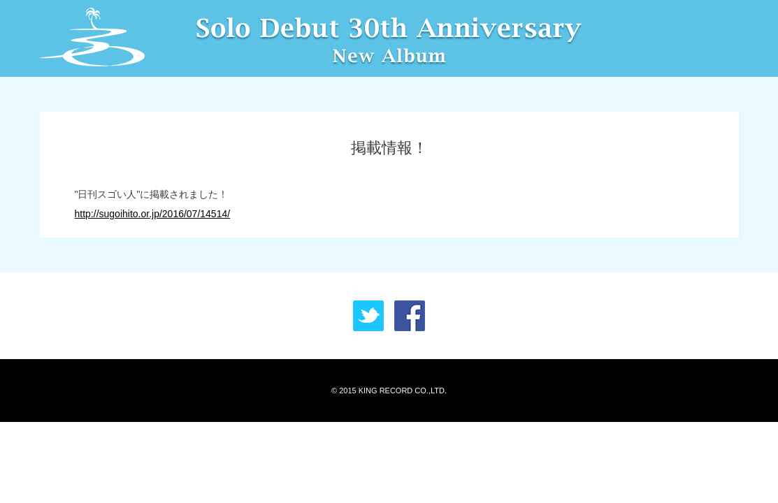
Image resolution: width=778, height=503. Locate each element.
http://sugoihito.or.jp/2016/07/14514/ (153, 213)
